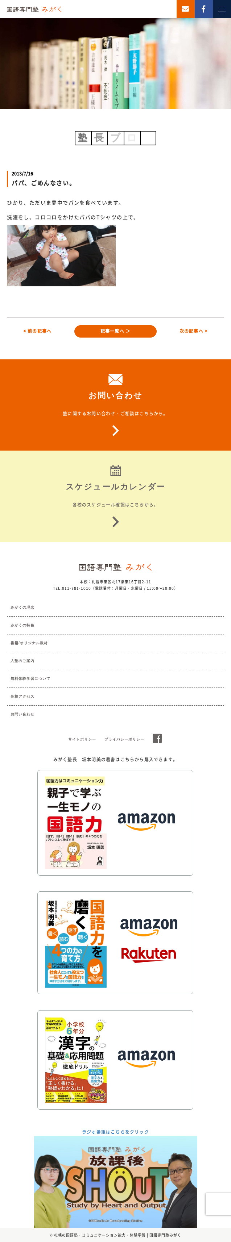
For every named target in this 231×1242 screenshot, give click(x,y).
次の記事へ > (194, 331)
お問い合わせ (22, 714)
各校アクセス (22, 696)
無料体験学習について (30, 679)
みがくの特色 (22, 625)
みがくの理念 (22, 607)
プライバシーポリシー (124, 739)
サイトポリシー (82, 739)
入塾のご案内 (22, 661)
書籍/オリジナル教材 (29, 643)
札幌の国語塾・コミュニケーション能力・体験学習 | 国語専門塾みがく (117, 1235)
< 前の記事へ (37, 331)
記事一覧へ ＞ (115, 331)
